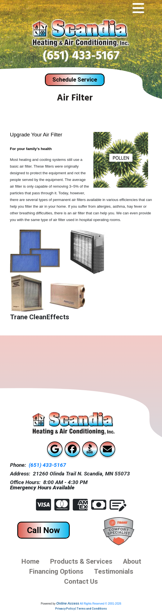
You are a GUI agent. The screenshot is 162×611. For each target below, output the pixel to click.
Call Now (43, 530)
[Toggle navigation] (138, 8)
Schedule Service (74, 79)
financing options (56, 571)
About (132, 561)
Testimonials (113, 571)
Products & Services (81, 561)
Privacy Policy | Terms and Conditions (81, 608)
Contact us (81, 581)
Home (30, 561)
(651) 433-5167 (81, 57)
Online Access (67, 603)
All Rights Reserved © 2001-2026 (100, 603)
